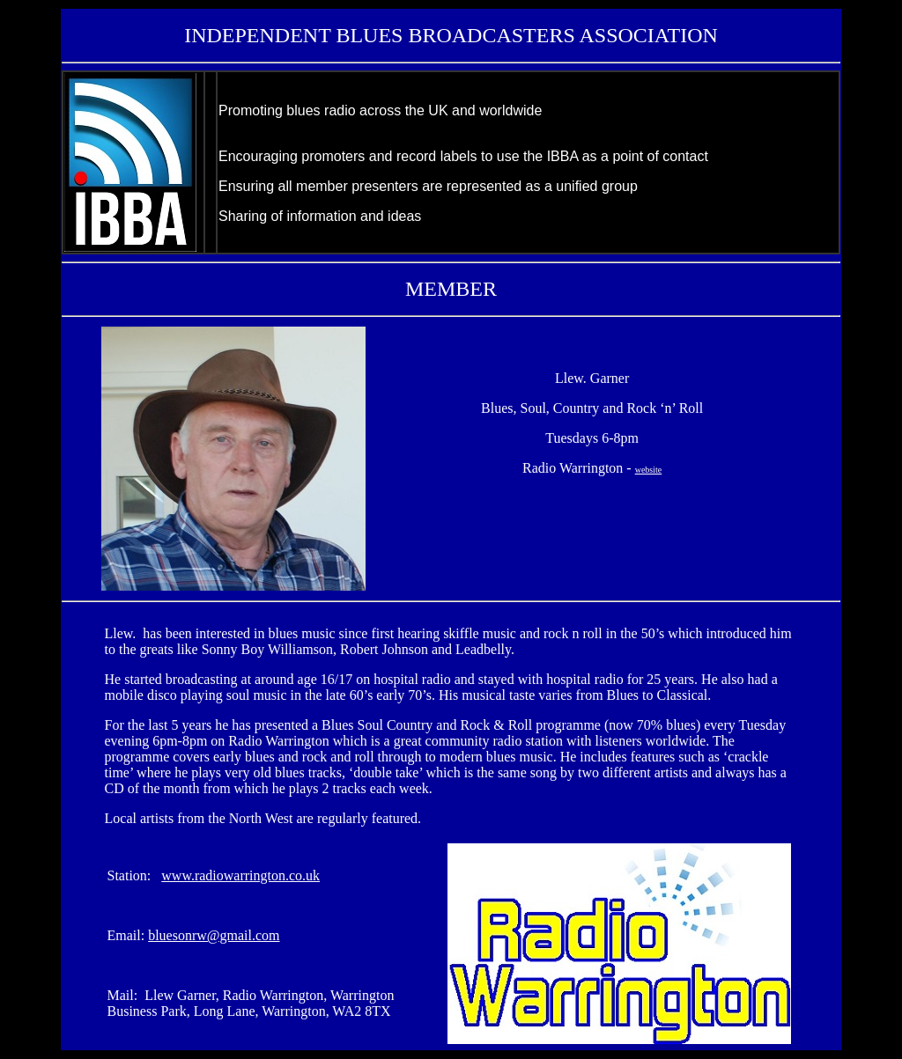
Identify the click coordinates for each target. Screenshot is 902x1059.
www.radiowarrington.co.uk (240, 875)
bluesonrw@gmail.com (213, 935)
